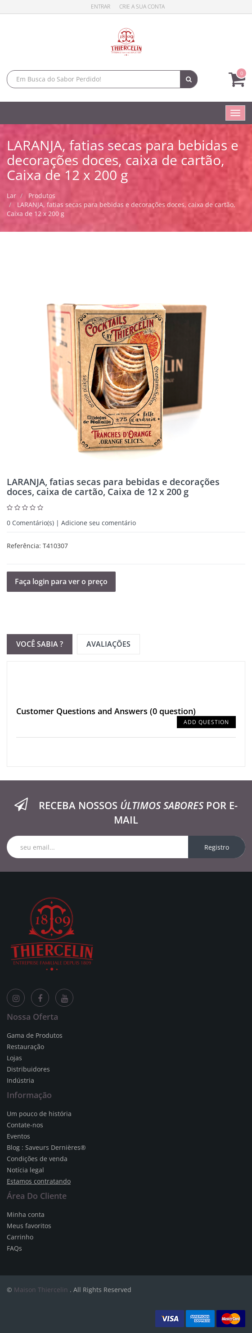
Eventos (18, 1136)
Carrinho (20, 1237)
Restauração (25, 1046)
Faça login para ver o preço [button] (61, 581)
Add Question (206, 722)
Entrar (100, 6)
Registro (216, 847)
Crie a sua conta (142, 6)
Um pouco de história (39, 1113)
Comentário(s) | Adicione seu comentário (71, 522)
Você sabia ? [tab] (39, 644)
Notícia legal (25, 1170)
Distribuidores (28, 1069)
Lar (11, 195)
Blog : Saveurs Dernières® (46, 1147)
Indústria (20, 1080)
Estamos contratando (39, 1181)
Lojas (14, 1058)
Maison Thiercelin (41, 1289)
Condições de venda (37, 1158)
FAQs (14, 1248)
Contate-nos (25, 1125)
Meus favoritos (29, 1225)
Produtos (41, 195)
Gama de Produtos (35, 1035)
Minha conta (26, 1214)
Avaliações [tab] (108, 644)
